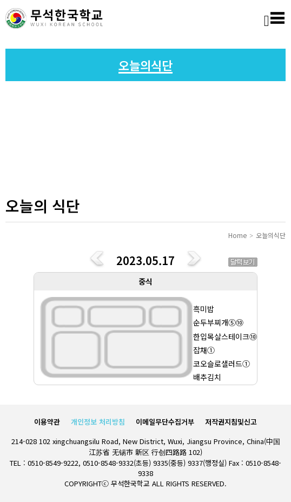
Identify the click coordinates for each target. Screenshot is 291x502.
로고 (54, 19)
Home (237, 235)
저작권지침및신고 (231, 422)
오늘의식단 (271, 235)
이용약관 (47, 422)
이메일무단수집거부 (165, 422)
